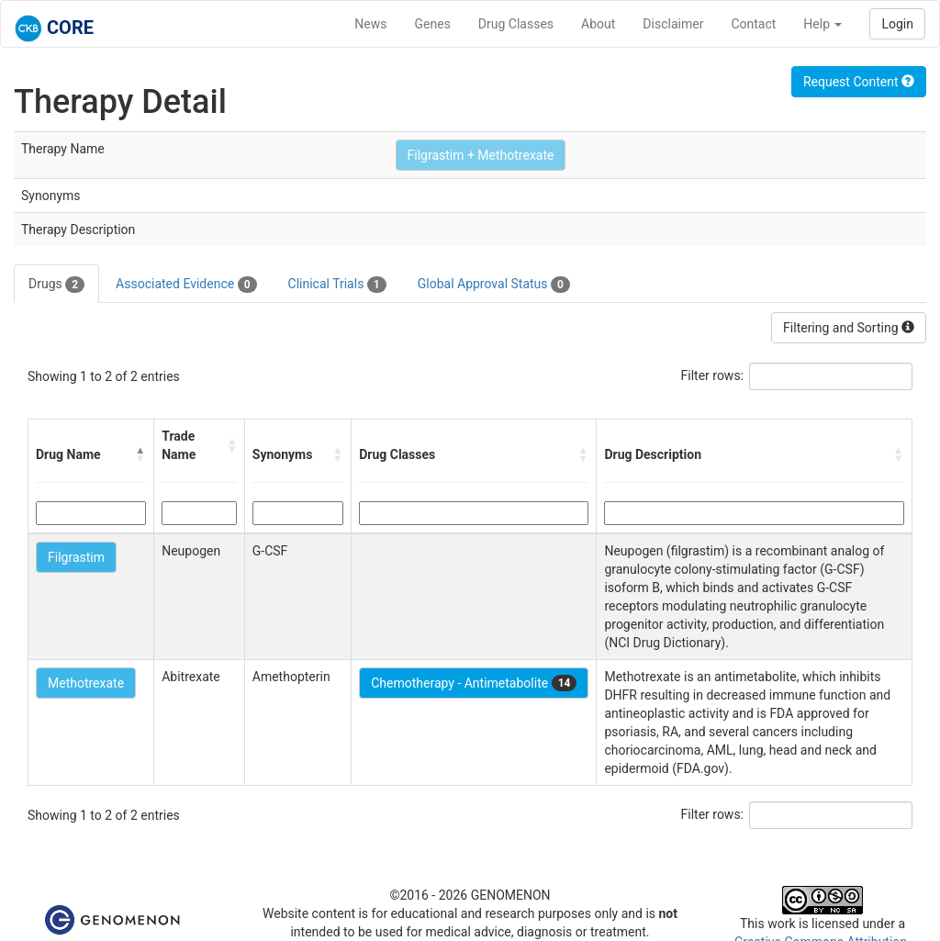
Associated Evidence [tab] (186, 284)
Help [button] (822, 24)
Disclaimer (673, 24)
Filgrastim (76, 557)
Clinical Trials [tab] (337, 284)
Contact (753, 24)
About (598, 24)
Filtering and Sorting (848, 327)
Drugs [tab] (56, 284)
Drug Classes (516, 24)
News (370, 24)
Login (897, 24)
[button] (140, 454)
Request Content (858, 81)
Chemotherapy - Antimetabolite (473, 683)
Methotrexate (86, 683)
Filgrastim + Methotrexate (481, 155)
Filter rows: (712, 375)
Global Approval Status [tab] (494, 284)
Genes (433, 24)
